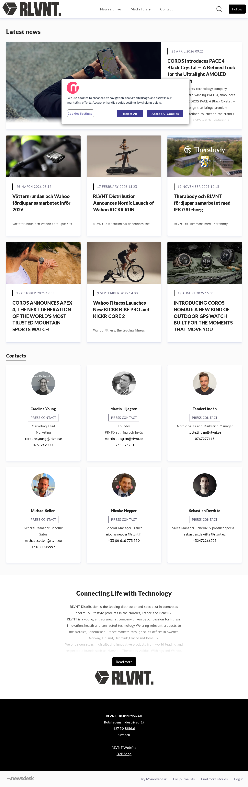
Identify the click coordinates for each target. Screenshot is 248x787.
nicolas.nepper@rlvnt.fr (124, 534)
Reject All (130, 113)
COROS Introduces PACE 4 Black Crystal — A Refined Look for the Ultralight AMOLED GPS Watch (201, 71)
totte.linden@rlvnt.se (204, 432)
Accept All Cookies (165, 113)
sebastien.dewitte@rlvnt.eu (205, 534)
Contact (166, 9)
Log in (238, 779)
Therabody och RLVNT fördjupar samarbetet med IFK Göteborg (202, 202)
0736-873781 (124, 445)
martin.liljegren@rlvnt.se (124, 438)
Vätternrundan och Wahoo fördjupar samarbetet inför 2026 (41, 202)
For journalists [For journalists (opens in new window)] (184, 779)
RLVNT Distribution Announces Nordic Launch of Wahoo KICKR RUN (123, 202)
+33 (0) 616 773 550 (124, 540)
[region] (125, 101)
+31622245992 (43, 547)
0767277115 (205, 438)
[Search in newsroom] (219, 9)
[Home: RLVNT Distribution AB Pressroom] (31, 9)
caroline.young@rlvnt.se (43, 438)
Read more (124, 662)
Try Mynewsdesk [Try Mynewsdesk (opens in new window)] (153, 779)
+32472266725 (205, 540)
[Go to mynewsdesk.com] (20, 779)
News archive (110, 9)
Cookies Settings (79, 113)
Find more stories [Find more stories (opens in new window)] (214, 779)
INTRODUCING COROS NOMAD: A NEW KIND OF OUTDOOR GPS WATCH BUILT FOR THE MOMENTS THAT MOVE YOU (203, 316)
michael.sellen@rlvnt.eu (43, 540)
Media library (140, 9)
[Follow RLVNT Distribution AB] (237, 9)
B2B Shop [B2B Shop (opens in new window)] (124, 754)
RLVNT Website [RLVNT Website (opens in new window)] (124, 747)
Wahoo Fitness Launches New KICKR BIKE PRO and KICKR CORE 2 (121, 309)
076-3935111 (43, 445)
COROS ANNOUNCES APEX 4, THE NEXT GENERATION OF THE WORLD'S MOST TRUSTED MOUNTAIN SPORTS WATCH (42, 316)
